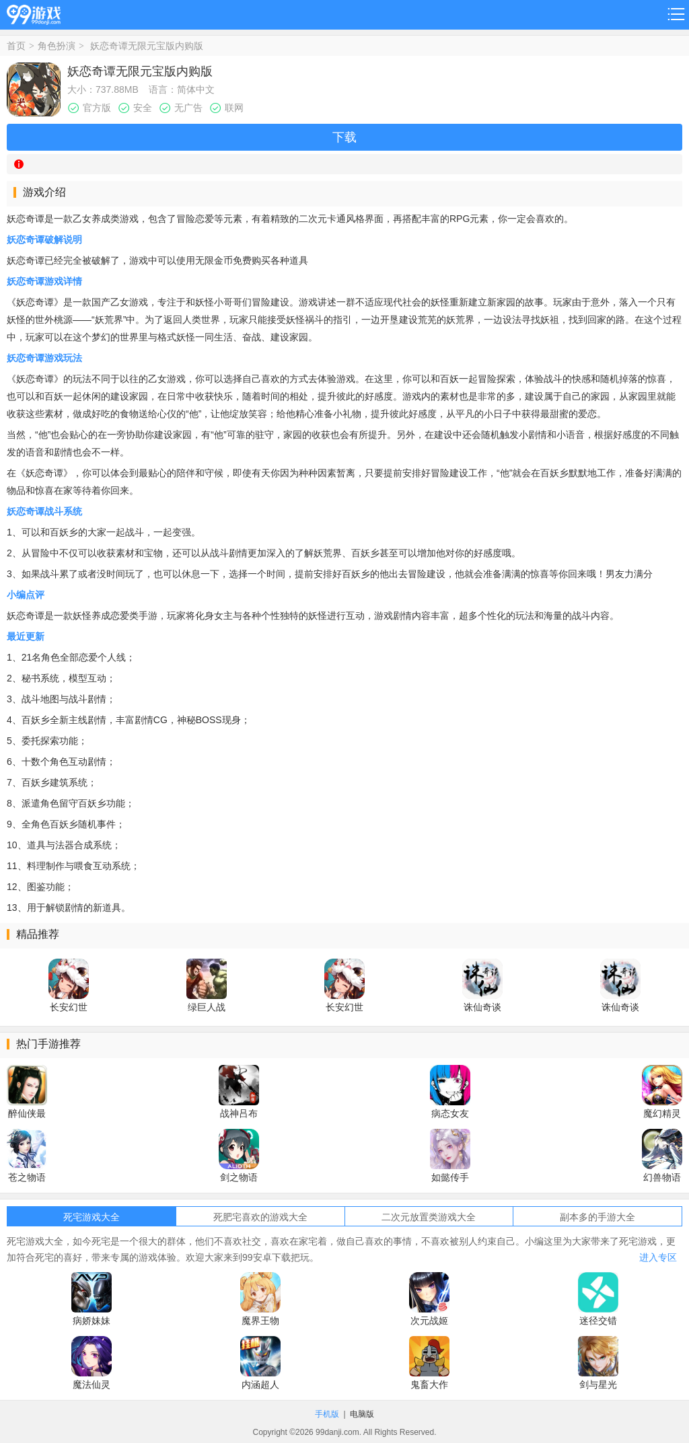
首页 (16, 45)
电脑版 (362, 1414)
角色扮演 (56, 45)
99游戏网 (34, 12)
